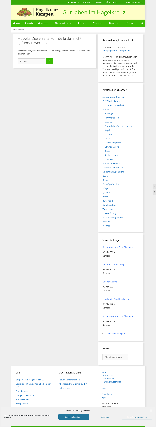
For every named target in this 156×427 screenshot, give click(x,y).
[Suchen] (49, 61)
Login (104, 388)
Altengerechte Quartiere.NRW (73, 383)
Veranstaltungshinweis (113, 217)
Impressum (107, 375)
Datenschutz (108, 378)
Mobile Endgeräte (113, 142)
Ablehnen (105, 417)
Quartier (106, 192)
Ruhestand (107, 200)
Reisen (108, 151)
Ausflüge (109, 113)
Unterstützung (109, 213)
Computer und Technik (113, 105)
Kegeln (108, 130)
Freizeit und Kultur (111, 163)
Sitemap (86, 2)
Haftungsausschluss (111, 381)
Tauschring (107, 209)
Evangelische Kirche (25, 395)
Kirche (105, 175)
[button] (151, 410)
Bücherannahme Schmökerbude (117, 247)
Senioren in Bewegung (113, 264)
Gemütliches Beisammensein (118, 126)
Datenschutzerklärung (134, 2)
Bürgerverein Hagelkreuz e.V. (30, 379)
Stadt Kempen (22, 391)
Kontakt (105, 372)
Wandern (109, 159)
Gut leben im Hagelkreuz (93, 12)
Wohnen (106, 225)
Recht (105, 196)
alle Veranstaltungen (115, 333)
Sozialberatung (109, 205)
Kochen (108, 134)
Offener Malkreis (113, 146)
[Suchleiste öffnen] (142, 23)
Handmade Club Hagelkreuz (115, 299)
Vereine (106, 221)
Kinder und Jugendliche (113, 171)
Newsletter (107, 394)
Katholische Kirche (24, 399)
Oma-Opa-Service (110, 184)
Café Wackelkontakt (111, 101)
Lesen (107, 138)
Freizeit (106, 109)
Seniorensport (111, 155)
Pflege (105, 188)
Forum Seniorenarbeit (69, 379)
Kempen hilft (22, 403)
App (104, 397)
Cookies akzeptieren (73, 417)
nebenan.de (64, 388)
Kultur (105, 180)
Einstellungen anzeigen (137, 417)
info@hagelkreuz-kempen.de (116, 50)
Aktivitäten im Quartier (113, 97)
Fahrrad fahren (112, 117)
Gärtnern (109, 121)
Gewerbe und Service (112, 167)
